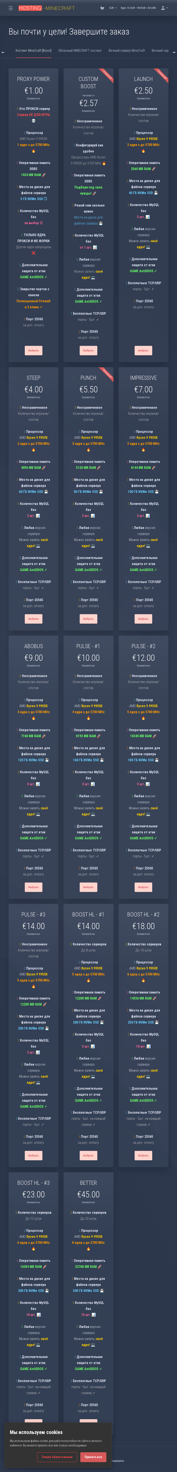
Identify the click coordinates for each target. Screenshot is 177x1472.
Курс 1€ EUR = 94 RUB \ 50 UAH (138, 7)
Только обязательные (57, 1457)
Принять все (93, 1457)
